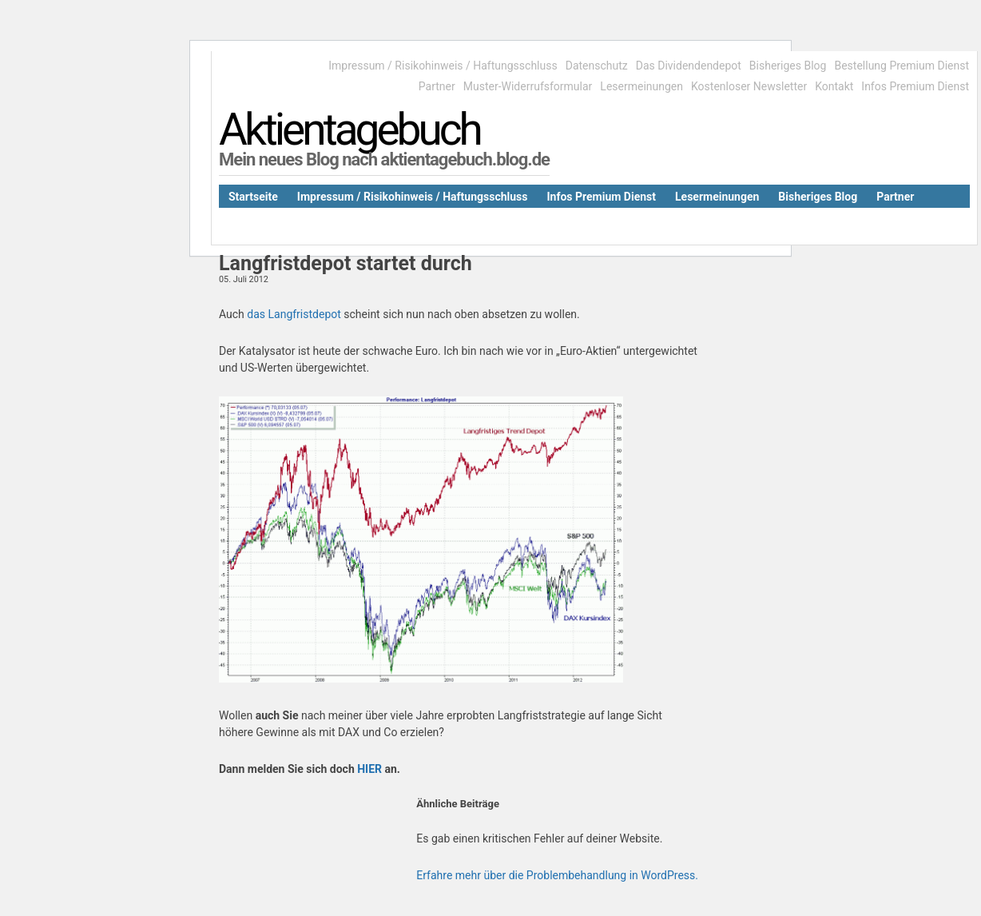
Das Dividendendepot (688, 65)
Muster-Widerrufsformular (528, 86)
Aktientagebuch (349, 129)
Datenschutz (597, 65)
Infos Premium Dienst (915, 86)
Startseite (253, 196)
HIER (369, 769)
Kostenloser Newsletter (749, 86)
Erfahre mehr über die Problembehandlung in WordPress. (557, 875)
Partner (437, 86)
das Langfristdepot (295, 314)
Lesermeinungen (641, 86)
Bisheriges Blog (788, 65)
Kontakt (834, 86)
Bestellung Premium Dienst (901, 65)
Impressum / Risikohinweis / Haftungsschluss (442, 65)
